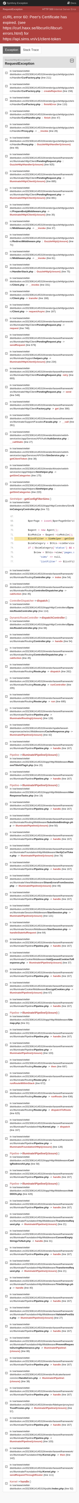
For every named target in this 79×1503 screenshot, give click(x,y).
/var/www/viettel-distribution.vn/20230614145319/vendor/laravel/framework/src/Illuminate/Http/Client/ (41, 157)
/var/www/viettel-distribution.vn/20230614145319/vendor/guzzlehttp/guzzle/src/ (42, 208)
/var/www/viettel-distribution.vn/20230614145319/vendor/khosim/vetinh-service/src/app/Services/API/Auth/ (39, 435)
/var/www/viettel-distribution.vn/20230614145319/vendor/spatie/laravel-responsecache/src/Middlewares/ (40, 728)
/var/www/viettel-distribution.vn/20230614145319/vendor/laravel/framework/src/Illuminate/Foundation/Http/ (41, 1123)
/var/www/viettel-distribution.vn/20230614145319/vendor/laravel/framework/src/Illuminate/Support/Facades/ (41, 418)
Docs (71, 3)
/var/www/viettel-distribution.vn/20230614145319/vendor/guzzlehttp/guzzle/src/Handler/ (42, 74)
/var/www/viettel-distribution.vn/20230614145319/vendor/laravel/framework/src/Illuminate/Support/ (41, 355)
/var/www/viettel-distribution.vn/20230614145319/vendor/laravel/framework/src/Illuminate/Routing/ (41, 573)
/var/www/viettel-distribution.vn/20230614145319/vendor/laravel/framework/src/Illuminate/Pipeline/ (41, 711)
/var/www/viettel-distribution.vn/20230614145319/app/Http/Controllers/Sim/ (42, 505)
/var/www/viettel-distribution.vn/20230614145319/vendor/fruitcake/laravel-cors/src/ (40, 1374)
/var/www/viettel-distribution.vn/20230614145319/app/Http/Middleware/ (42, 762)
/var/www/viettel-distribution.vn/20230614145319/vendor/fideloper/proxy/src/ (42, 1404)
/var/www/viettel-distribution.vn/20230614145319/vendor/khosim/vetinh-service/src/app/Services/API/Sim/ (39, 452)
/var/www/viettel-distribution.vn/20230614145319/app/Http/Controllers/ (42, 607)
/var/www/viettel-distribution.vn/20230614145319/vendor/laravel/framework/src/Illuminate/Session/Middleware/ (41, 909)
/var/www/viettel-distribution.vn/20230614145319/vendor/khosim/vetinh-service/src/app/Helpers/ (39, 468)
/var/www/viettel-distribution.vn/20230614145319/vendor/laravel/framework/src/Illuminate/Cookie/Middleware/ (41, 986)
